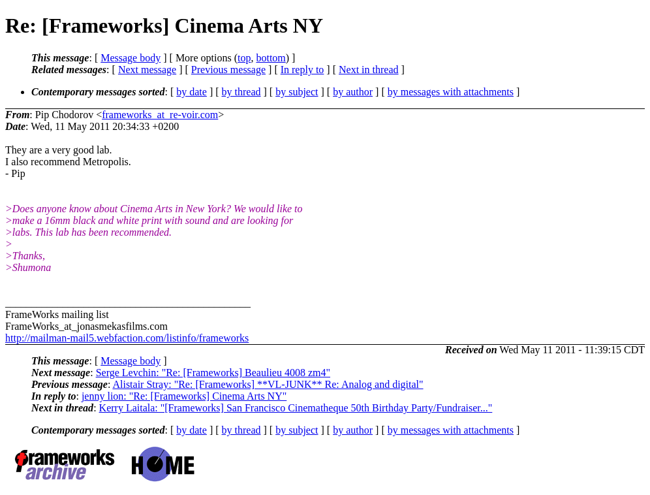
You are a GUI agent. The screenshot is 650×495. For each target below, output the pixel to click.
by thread (241, 91)
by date (191, 91)
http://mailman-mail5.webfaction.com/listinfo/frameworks (127, 337)
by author (353, 91)
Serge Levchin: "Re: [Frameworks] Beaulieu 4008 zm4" (213, 372)
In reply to (302, 69)
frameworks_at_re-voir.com (160, 114)
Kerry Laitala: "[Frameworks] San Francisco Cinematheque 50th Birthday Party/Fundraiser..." (296, 407)
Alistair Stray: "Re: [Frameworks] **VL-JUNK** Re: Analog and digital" (267, 384)
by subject (296, 91)
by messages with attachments (451, 91)
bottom (270, 57)
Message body (131, 57)
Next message (147, 69)
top (244, 57)
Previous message (228, 69)
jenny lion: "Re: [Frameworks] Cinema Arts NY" (184, 396)
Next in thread (369, 69)
